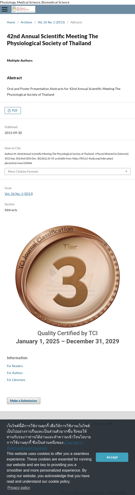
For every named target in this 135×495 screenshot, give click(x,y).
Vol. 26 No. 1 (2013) (51, 22)
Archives (26, 22)
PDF (14, 110)
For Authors (15, 373)
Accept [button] (112, 457)
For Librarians (16, 380)
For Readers (15, 366)
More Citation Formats (23, 171)
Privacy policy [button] (18, 488)
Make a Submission (23, 401)
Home (11, 22)
